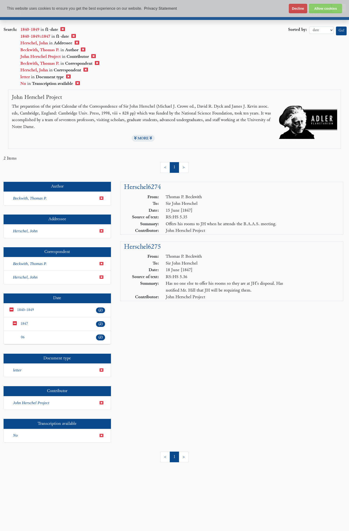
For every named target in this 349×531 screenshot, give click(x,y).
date (321, 30)
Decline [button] (298, 8)
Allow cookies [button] (325, 8)
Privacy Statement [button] (160, 8)
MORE (143, 138)
